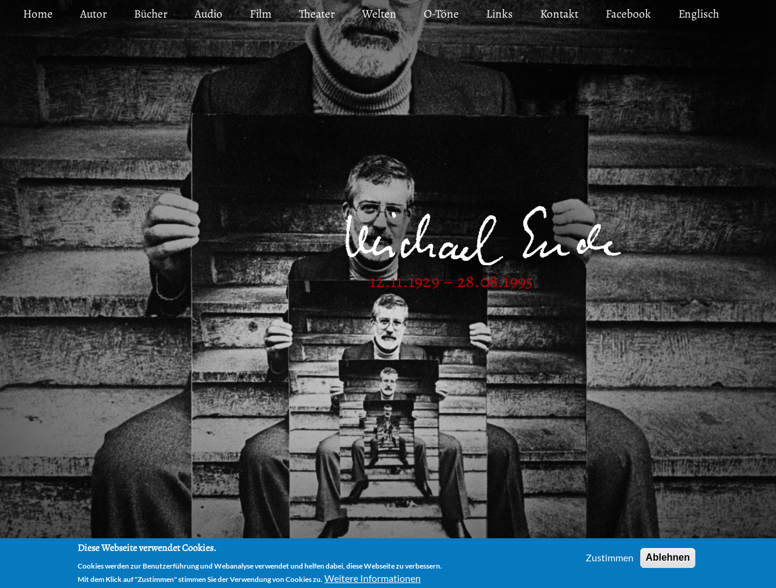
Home (38, 13)
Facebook (628, 13)
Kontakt (559, 13)
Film (261, 13)
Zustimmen (610, 560)
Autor (93, 13)
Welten (379, 13)
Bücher (150, 13)
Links (499, 13)
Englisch (698, 13)
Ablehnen (668, 560)
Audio (208, 13)
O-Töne (441, 13)
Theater (317, 13)
